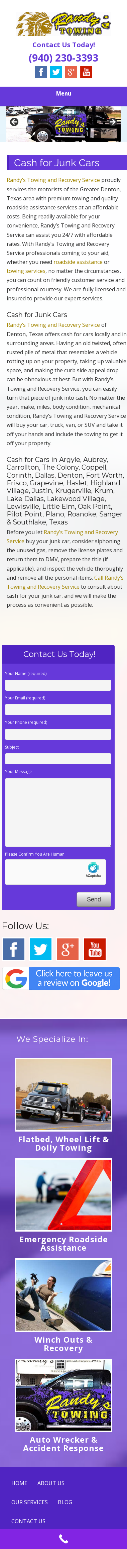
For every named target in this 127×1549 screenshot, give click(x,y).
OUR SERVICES (29, 1502)
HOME (19, 1483)
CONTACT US (28, 1521)
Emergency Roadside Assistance (63, 1243)
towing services (26, 271)
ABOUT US (51, 1483)
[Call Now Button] (63, 1539)
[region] (63, 124)
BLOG (65, 1502)
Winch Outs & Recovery (63, 1343)
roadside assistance (78, 262)
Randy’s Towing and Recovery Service (53, 180)
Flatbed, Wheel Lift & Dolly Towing (63, 1143)
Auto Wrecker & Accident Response (63, 1443)
